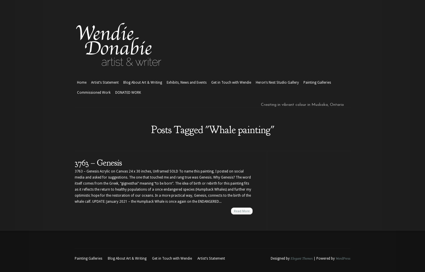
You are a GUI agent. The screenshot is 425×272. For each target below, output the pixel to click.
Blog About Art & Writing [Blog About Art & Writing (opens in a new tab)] (142, 83)
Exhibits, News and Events (187, 83)
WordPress (343, 258)
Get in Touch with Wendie (231, 83)
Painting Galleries (317, 83)
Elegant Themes (302, 258)
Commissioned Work (94, 93)
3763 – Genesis (98, 162)
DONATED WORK (128, 93)
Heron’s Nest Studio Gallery (277, 83)
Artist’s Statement (105, 83)
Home (81, 83)
